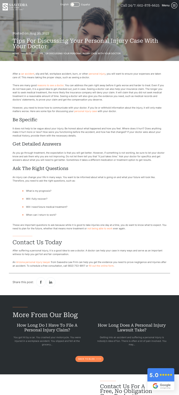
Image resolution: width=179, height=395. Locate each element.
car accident (27, 73)
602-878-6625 (148, 5)
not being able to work (100, 228)
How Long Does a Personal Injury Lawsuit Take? (132, 327)
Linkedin (51, 282)
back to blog (86, 359)
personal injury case (85, 111)
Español (85, 4)
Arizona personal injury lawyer (33, 262)
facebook (41, 282)
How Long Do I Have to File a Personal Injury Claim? (47, 327)
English (64, 4)
